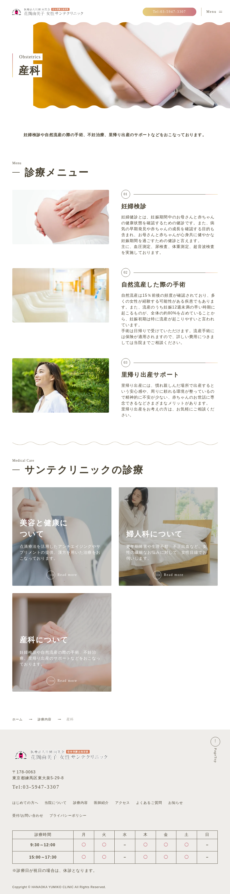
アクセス (122, 803)
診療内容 (45, 719)
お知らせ (175, 803)
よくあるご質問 (149, 803)
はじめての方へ (25, 803)
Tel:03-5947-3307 (36, 787)
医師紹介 (101, 803)
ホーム (17, 719)
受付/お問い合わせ (27, 813)
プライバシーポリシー (68, 813)
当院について (56, 803)
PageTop (215, 758)
